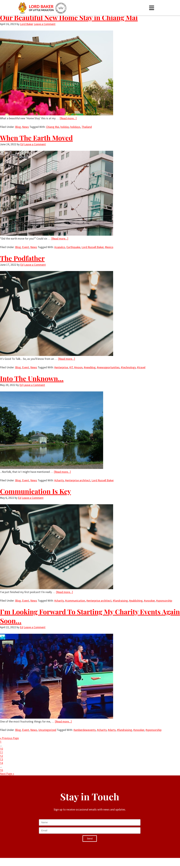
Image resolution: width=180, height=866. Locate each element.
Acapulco (59, 247)
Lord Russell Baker (93, 247)
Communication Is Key (35, 491)
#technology (128, 367)
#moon (78, 367)
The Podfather (22, 258)
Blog (18, 127)
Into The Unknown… (31, 378)
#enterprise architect (77, 480)
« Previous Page (9, 738)
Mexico (109, 247)
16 (1, 770)
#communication (75, 600)
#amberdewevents (84, 730)
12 (1, 756)
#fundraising (120, 600)
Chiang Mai (52, 127)
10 (1, 749)
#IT (71, 367)
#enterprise (61, 367)
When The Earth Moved (36, 137)
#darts (112, 730)
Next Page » (7, 773)
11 (1, 752)
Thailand (87, 127)
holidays (75, 127)
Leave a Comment (44, 24)
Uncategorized (47, 730)
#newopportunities (108, 367)
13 (1, 759)
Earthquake (73, 247)
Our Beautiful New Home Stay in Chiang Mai (69, 17)
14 (1, 763)
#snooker (149, 600)
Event (25, 247)
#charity (59, 480)
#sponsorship (164, 600)
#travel (141, 367)
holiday (64, 127)
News (25, 127)
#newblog (90, 367)
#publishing (136, 600)
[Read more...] (68, 118)
